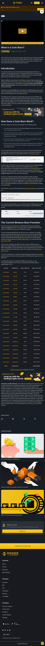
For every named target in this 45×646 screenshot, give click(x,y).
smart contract (22, 81)
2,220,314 (15, 280)
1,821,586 (15, 276)
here (29, 76)
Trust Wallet (5, 596)
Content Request (6, 614)
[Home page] (17, 3)
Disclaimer (5, 612)
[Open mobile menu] (42, 3)
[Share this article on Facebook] (13, 419)
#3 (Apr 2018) (6, 280)
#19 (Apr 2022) (6, 345)
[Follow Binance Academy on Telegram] (7, 630)
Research (4, 593)
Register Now (22, 531)
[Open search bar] (31, 3)
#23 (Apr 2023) (6, 361)
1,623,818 (15, 292)
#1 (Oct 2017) (6, 272)
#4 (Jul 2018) (6, 284)
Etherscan (8, 181)
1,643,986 (15, 288)
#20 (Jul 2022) (6, 349)
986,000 (15, 272)
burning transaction (30, 188)
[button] (42, 3)
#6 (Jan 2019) (6, 292)
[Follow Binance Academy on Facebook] (2, 630)
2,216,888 (15, 308)
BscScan (26, 181)
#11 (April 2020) (6, 313)
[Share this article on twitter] (2, 419)
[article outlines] (42, 12)
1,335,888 (15, 337)
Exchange (4, 582)
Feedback (4, 617)
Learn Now (40, 9)
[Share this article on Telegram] (24, 419)
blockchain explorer (34, 153)
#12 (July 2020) (6, 317)
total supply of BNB (6, 240)
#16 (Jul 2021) (6, 333)
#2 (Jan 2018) (6, 276)
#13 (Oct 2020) (6, 321)
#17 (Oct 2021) (6, 337)
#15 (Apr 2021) (6, 329)
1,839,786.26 (15, 345)
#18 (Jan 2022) (6, 341)
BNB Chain (16, 226)
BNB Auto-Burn (23, 93)
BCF (3, 585)
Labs (3, 588)
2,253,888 (15, 321)
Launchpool (5, 590)
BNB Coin (3, 75)
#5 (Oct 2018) (6, 288)
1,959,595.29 (15, 349)
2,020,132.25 (15, 361)
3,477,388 (15, 317)
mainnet (24, 237)
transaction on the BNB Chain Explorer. (19, 239)
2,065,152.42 (15, 353)
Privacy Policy (5, 609)
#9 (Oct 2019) (6, 304)
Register (37, 2)
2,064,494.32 (15, 357)
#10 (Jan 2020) (6, 308)
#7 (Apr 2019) (6, 296)
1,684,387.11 (15, 341)
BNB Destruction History (17, 369)
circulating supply (35, 168)
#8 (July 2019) (6, 300)
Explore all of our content (22, 546)
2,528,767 (15, 284)
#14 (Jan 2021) (6, 325)
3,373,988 (15, 313)
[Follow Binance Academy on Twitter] (5, 630)
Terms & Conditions (7, 606)
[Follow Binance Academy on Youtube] (9, 630)
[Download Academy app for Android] (15, 624)
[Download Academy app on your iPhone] (6, 624)
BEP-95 (42, 254)
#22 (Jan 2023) (6, 357)
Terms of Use (33, 403)
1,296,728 (15, 333)
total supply (16, 73)
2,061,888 (15, 304)
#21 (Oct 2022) (6, 353)
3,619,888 (15, 325)
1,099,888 (15, 329)
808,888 (15, 300)
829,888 (15, 296)
